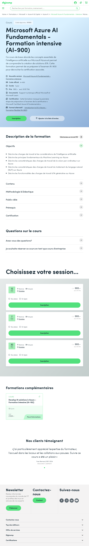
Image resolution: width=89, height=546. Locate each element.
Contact (39, 500)
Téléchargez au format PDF (69, 137)
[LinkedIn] (72, 500)
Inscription (16, 118)
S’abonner (13, 508)
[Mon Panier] (86, 2)
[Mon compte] (75, 2)
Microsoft (22, 14)
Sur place (14, 299)
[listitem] (44, 146)
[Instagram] (67, 500)
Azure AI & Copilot (34, 14)
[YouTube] (77, 500)
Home (4, 14)
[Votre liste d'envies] (81, 2)
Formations (13, 14)
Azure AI (46, 14)
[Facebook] (62, 500)
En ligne (24, 299)
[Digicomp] (7, 3)
